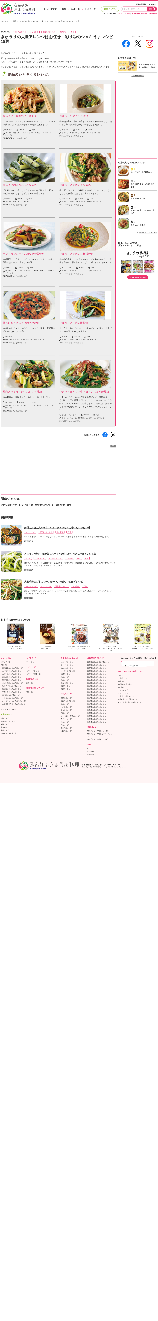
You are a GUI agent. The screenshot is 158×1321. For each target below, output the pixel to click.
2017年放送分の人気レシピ (96, 698)
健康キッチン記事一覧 (8, 733)
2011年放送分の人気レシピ (96, 680)
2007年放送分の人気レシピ (96, 668)
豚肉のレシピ (65, 689)
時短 (78, 558)
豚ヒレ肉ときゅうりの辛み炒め (21, 322)
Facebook (90, 751)
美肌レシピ (4, 724)
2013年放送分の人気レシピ (96, 686)
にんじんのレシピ (67, 668)
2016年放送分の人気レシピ (96, 695)
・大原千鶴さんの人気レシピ (11, 674)
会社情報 (121, 687)
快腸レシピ (4, 730)
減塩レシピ (4, 718)
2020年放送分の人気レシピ (96, 707)
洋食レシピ (65, 725)
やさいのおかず (18, 32)
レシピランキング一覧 (148, 232)
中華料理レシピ (66, 728)
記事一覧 (75, 9)
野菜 (72, 32)
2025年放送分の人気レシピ (96, 722)
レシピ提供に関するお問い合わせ (130, 702)
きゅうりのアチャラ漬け (73, 115)
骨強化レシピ (5, 727)
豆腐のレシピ (65, 674)
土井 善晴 (126, 13)
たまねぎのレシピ (67, 662)
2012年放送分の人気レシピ (96, 683)
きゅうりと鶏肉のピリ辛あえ (20, 115)
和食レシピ (65, 722)
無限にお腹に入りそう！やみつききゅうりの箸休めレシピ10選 (57, 527)
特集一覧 (29, 692)
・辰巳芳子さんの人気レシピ (11, 689)
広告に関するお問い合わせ (127, 699)
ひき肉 (120, 13)
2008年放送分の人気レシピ (96, 671)
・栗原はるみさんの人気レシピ (12, 668)
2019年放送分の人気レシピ (96, 704)
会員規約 (121, 681)
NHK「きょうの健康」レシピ (97, 739)
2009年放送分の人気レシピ (96, 674)
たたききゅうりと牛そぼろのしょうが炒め (84, 391)
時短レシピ (65, 713)
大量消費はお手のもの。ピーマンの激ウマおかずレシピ (53, 581)
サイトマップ (123, 690)
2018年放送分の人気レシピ (96, 701)
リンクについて (123, 693)
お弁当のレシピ (66, 707)
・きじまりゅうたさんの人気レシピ (13, 701)
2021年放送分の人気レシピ (96, 710)
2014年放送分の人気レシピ (96, 689)
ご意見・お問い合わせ (126, 696)
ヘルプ (120, 675)
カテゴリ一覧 (5, 662)
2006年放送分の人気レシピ (96, 665)
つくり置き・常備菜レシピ (70, 716)
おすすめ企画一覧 (137, 76)
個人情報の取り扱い (125, 684)
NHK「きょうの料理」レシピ (97, 731)
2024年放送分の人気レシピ (96, 719)
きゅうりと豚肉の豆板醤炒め (76, 253)
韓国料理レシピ (66, 731)
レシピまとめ (33, 32)
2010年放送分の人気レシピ (96, 677)
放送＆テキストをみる (138, 277)
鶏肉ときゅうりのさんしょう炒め (22, 391)
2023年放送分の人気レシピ (96, 716)
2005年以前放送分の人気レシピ (98, 662)
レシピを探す (50, 9)
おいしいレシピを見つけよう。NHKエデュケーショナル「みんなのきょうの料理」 (18, 9)
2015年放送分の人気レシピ (96, 692)
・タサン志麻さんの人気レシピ (12, 683)
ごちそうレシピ (66, 710)
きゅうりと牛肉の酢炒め (73, 322)
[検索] (138, 665)
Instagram (90, 754)
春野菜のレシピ (66, 698)
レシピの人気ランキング (9, 709)
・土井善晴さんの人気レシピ (11, 671)
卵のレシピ (65, 677)
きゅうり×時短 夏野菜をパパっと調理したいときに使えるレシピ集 (60, 554)
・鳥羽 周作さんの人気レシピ (11, 686)
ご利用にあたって (124, 678)
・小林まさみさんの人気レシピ (12, 698)
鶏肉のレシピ (65, 686)
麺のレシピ (65, 704)
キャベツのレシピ (67, 665)
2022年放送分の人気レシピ (96, 713)
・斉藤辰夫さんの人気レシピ (11, 677)
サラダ (28, 558)
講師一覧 (4, 665)
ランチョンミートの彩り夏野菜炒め (24, 253)
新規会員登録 (141, 4)
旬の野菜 (63, 32)
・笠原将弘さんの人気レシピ (11, 680)
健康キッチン (110, 9)
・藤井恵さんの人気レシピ (10, 695)
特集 (64, 9)
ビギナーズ (90, 9)
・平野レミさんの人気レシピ (11, 692)
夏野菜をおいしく (49, 32)
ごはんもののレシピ (68, 701)
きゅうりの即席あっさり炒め (20, 184)
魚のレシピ (65, 680)
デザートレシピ (66, 719)
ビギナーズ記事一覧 (33, 674)
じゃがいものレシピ (68, 671)
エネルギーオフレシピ (8, 721)
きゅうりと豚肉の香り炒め (75, 184)
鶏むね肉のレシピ (67, 683)
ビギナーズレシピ (32, 671)
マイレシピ (153, 4)
